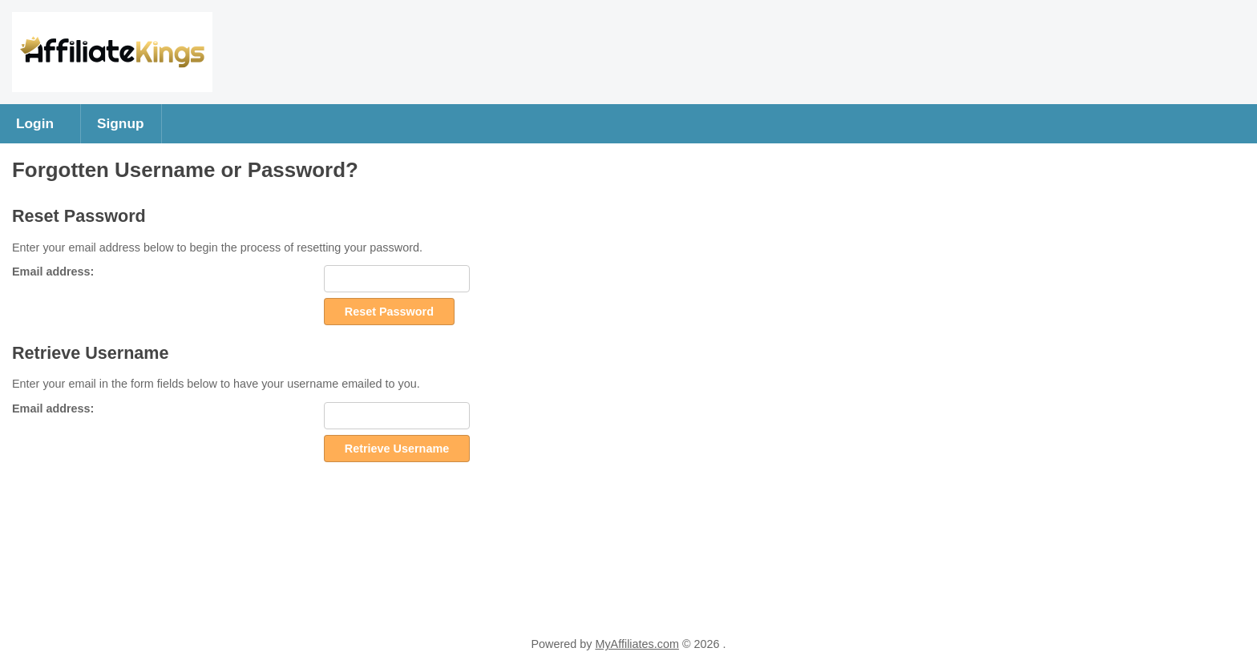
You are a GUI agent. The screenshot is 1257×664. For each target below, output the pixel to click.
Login (35, 123)
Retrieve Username (397, 448)
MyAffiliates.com (637, 644)
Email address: (53, 271)
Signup (120, 123)
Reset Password (389, 311)
